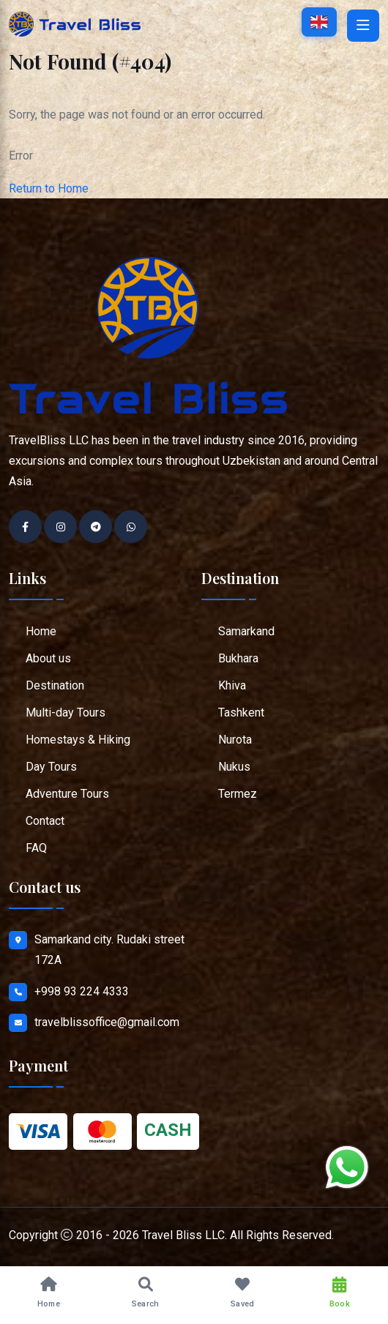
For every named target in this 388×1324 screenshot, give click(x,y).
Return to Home (49, 188)
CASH (168, 1130)
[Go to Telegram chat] (95, 526)
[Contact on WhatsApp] (130, 526)
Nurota (235, 740)
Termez (237, 794)
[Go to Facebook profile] (25, 526)
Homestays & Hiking (78, 740)
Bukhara (238, 658)
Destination (55, 685)
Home (41, 631)
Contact (45, 821)
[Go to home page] (75, 23)
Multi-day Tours (65, 712)
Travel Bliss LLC (183, 1235)
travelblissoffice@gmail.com (106, 1022)
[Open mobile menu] (363, 26)
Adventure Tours (67, 794)
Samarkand (246, 631)
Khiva (232, 685)
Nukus (234, 767)
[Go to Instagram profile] (60, 526)
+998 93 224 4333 (81, 991)
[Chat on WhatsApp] (347, 1167)
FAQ (36, 848)
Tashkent (241, 712)
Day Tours (51, 767)
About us (48, 658)
